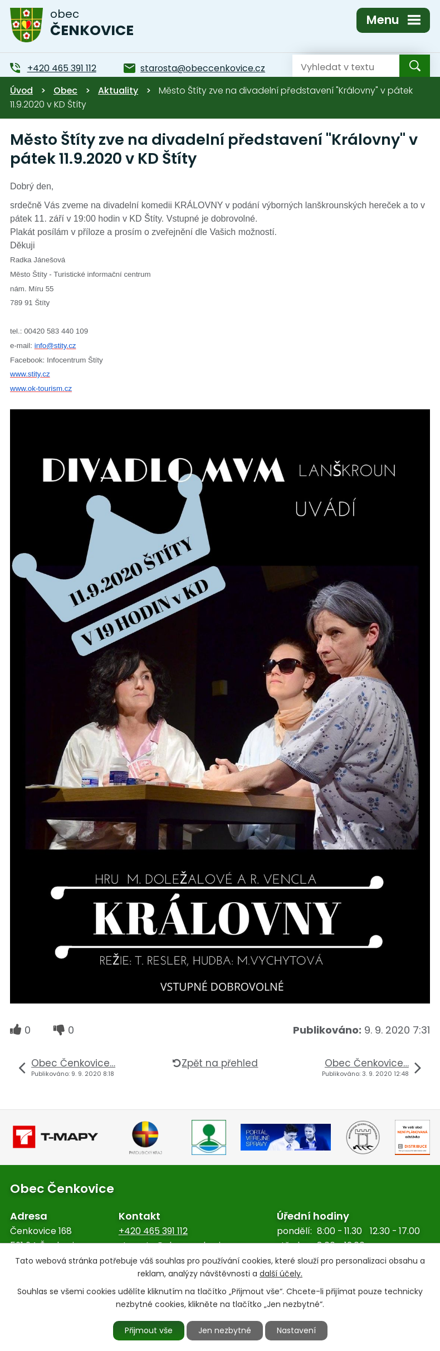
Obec (65, 90)
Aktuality (118, 90)
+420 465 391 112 (153, 1231)
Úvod (21, 90)
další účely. (281, 1273)
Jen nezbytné (224, 1330)
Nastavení (296, 1330)
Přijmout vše (149, 1330)
